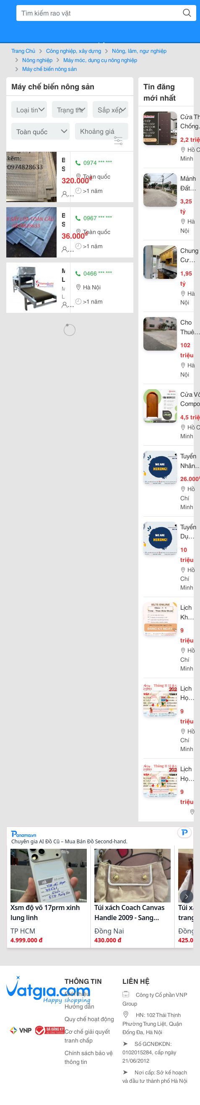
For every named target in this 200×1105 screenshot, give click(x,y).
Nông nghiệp (37, 59)
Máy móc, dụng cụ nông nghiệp (100, 59)
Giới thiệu (77, 993)
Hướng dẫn (79, 1006)
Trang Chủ (23, 50)
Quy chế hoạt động (89, 1018)
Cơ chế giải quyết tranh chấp (87, 1035)
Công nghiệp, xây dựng (73, 50)
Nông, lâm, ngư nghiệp (139, 50)
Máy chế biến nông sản (49, 68)
